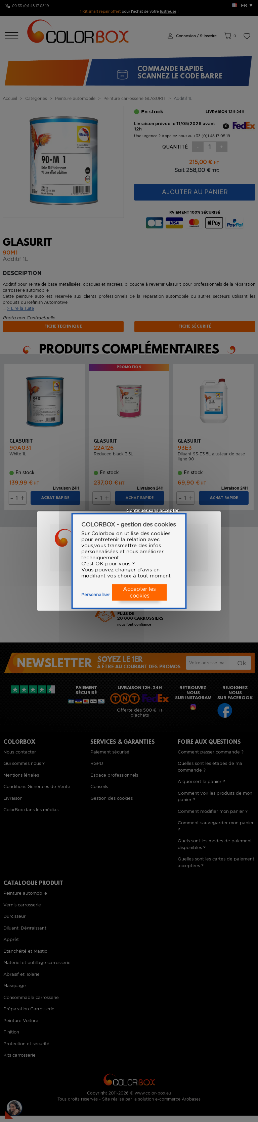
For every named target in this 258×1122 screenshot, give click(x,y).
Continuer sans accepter (152, 510)
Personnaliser (95, 594)
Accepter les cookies (139, 592)
